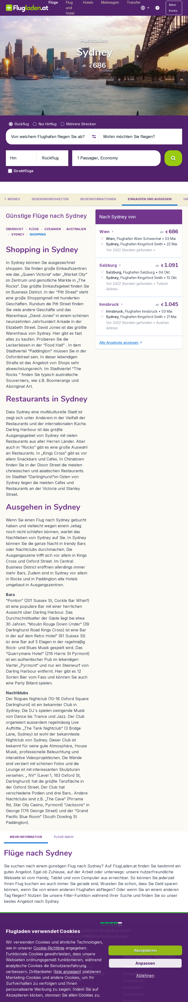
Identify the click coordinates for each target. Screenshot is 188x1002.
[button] (174, 8)
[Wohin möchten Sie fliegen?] (140, 136)
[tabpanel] (94, 491)
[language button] (145, 7)
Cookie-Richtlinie (49, 948)
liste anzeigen (67, 971)
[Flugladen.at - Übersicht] (27, 8)
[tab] (17, 200)
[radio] (19, 124)
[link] (157, 7)
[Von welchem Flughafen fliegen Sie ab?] (48, 136)
